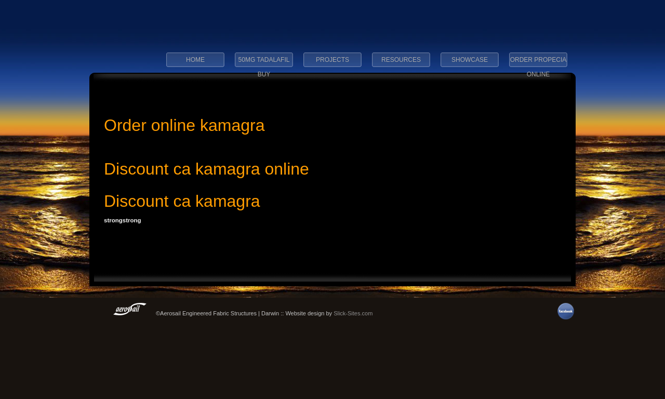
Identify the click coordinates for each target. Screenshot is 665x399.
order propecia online (538, 63)
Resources (401, 59)
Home (195, 59)
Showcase (469, 59)
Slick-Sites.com (353, 313)
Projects (332, 59)
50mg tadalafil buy (264, 63)
